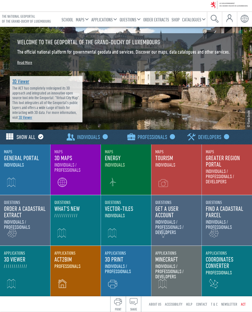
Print (118, 309)
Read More (24, 62)
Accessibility (173, 304)
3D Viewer (20, 81)
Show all (28, 137)
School (67, 19)
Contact (201, 304)
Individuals (91, 137)
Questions (128, 19)
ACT (243, 304)
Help (189, 304)
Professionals (155, 137)
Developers (212, 137)
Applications (102, 19)
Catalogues (191, 19)
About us (155, 304)
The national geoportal (26, 19)
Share (133, 309)
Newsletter (229, 304)
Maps (80, 19)
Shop (176, 19)
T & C (214, 304)
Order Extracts (156, 19)
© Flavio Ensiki (249, 118)
